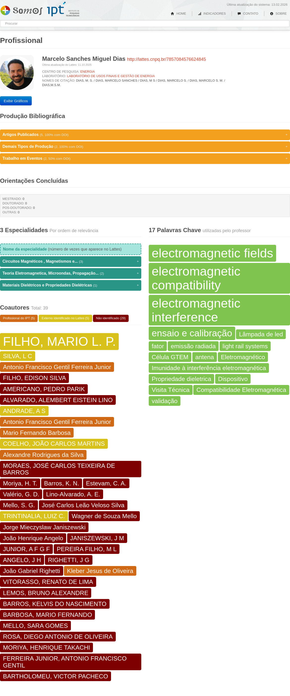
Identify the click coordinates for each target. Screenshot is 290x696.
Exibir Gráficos (16, 101)
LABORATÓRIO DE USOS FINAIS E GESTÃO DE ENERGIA (111, 76)
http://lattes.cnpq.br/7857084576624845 (166, 59)
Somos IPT (21, 9)
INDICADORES (212, 13)
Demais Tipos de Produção (145, 146)
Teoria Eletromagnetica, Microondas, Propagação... (70, 273)
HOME (178, 13)
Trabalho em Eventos (145, 158)
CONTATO (247, 13)
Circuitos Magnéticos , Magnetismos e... (70, 261)
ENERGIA (87, 71)
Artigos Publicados (145, 134)
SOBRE (278, 13)
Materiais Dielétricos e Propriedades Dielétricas (70, 285)
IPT (63, 9)
